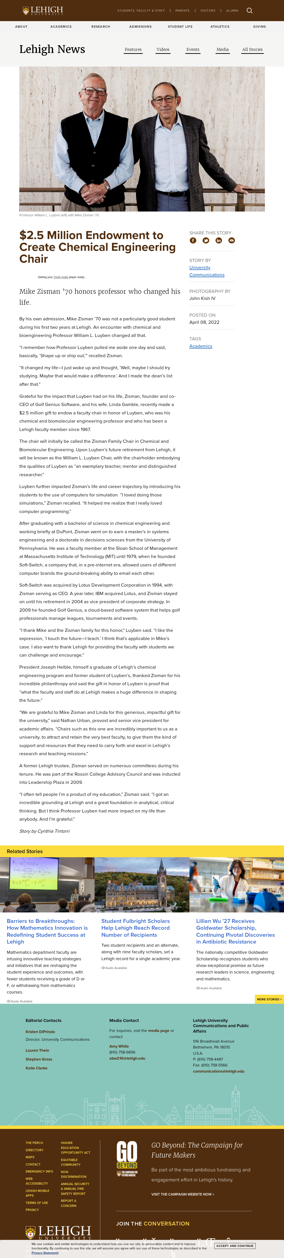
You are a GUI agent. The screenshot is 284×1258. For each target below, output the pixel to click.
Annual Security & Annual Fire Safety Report (75, 1189)
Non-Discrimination (73, 1174)
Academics (61, 26)
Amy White (119, 1046)
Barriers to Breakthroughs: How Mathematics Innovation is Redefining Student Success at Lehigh (47, 931)
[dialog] (142, 1249)
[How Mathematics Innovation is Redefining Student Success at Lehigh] (47, 884)
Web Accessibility (37, 1181)
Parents (183, 10)
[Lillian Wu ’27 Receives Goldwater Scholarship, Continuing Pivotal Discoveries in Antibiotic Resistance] (236, 884)
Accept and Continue (235, 1246)
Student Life (180, 26)
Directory (34, 1150)
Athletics (220, 26)
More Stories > (269, 999)
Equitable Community (70, 1162)
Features (133, 49)
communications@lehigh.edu (218, 1071)
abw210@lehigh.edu (127, 1058)
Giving (259, 26)
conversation (167, 1223)
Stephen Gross (39, 1059)
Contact (33, 1164)
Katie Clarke (37, 1068)
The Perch (34, 1143)
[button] (250, 10)
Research (100, 26)
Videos (163, 49)
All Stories (252, 49)
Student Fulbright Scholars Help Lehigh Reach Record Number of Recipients (135, 928)
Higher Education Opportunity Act (75, 1148)
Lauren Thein (37, 1050)
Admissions (140, 26)
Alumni (232, 10)
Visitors (208, 10)
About (21, 26)
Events (192, 49)
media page (158, 1031)
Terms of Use (37, 1203)
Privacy (32, 1210)
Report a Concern (68, 1203)
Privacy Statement (45, 1253)
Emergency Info (39, 1171)
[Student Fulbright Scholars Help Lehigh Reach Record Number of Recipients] (142, 884)
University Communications (207, 271)
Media (223, 49)
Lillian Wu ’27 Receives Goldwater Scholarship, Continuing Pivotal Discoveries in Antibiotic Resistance (235, 931)
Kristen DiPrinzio (40, 1032)
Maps (30, 1157)
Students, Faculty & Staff (141, 10)
